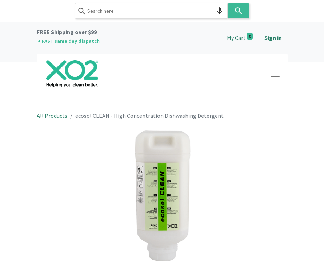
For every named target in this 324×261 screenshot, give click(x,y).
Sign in (273, 37)
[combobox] (151, 11)
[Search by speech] (219, 11)
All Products (52, 115)
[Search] (238, 11)
